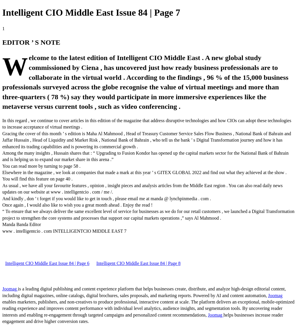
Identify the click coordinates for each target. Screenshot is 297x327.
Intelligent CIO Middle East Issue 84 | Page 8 (138, 263)
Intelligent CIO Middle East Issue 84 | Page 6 (47, 263)
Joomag (10, 288)
